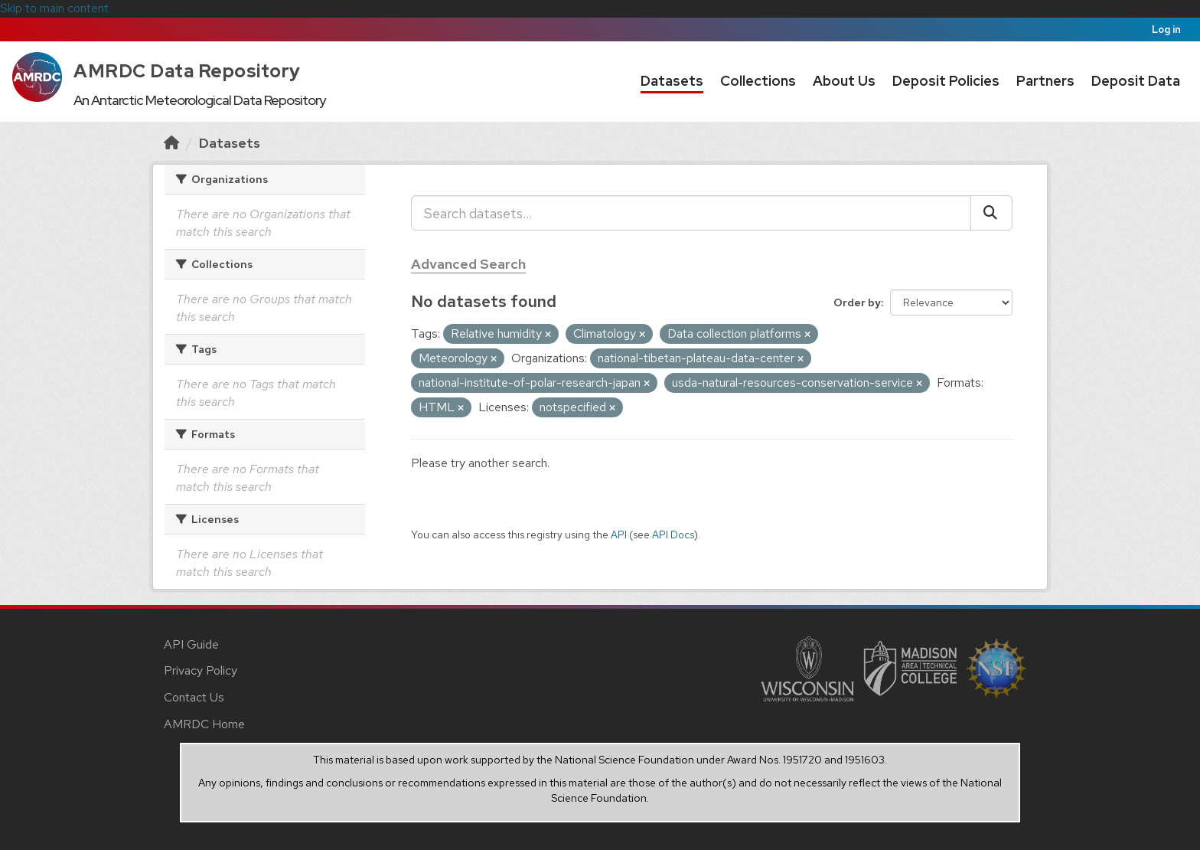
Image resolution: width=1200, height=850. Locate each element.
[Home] (171, 143)
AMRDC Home (204, 724)
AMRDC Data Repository (187, 71)
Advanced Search (468, 264)
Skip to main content (54, 8)
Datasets (672, 81)
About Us (844, 81)
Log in (1166, 29)
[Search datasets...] (691, 212)
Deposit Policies (945, 81)
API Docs (673, 534)
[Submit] (991, 212)
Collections (758, 81)
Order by (857, 302)
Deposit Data (1135, 81)
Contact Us (194, 697)
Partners (1045, 81)
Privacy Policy (200, 670)
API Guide (191, 644)
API (619, 534)
